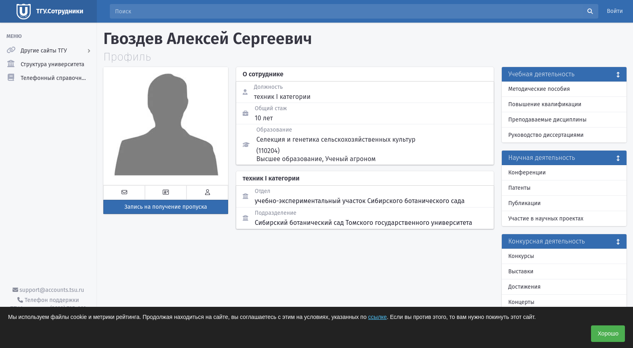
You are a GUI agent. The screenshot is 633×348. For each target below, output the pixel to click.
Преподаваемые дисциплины (547, 119)
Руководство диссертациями (546, 135)
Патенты (519, 187)
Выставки (520, 271)
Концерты (521, 302)
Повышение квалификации (544, 104)
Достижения (524, 286)
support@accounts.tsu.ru (48, 290)
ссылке (377, 317)
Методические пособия (539, 89)
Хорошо (607, 333)
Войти (615, 11)
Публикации (524, 203)
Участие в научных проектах (545, 218)
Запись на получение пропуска (165, 206)
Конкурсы (521, 256)
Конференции (527, 172)
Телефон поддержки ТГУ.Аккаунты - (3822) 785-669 (48, 304)
